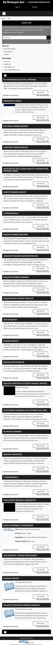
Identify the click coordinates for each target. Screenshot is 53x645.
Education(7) (8, 52)
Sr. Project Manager (12, 431)
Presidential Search (12, 101)
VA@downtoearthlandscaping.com (29, 156)
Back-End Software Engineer (16, 277)
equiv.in (29, 347)
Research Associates (12, 454)
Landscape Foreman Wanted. (15, 147)
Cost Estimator (10, 320)
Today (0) (7, 64)
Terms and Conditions (26, 638)
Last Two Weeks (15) (11, 70)
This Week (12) (9, 67)
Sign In (17, 7)
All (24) (7, 61)
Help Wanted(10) (9, 49)
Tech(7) (6, 54)
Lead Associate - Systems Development (20, 555)
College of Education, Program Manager (21, 605)
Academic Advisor (11, 578)
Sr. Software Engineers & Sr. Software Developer (25, 410)
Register (35, 7)
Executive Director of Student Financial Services (25, 383)
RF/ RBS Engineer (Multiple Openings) (19, 80)
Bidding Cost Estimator (13, 362)
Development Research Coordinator (19, 500)
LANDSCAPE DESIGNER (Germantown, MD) (20, 256)
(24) (5, 46)
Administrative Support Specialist (18, 298)
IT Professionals (10, 477)
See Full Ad (40, 92)
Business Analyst (10, 341)
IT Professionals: (10, 213)
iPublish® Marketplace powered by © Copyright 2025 (26, 642)
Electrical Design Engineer (15, 126)
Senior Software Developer (15, 235)
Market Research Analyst (14, 192)
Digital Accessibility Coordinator (18, 525)
